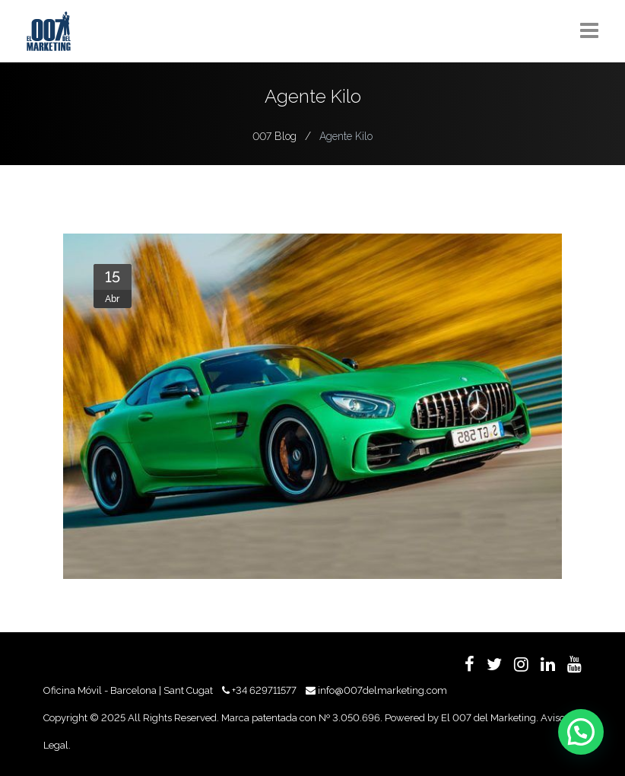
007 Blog (274, 136)
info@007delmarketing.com (382, 690)
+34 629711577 (264, 690)
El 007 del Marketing (488, 718)
